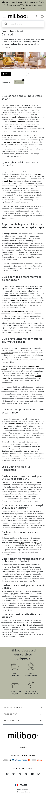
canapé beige (15, 424)
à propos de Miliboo (13, 708)
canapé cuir (6, 389)
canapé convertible (12, 311)
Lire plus (6, 47)
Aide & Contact (10, 714)
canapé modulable (12, 142)
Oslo (26, 545)
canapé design (8, 181)
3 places (19, 81)
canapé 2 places (16, 117)
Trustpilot (23, 747)
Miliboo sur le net (12, 720)
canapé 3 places (17, 122)
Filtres (6, 74)
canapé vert (6, 428)
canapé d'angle (18, 300)
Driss (21, 543)
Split (37, 543)
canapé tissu (7, 353)
